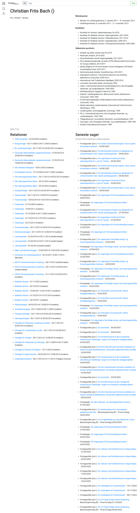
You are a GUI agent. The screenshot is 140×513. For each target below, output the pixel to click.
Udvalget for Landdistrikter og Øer (29, 330)
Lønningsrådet (21, 236)
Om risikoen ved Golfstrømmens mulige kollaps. (117, 449)
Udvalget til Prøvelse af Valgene (28, 350)
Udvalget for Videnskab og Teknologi (30, 342)
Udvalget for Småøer (23, 338)
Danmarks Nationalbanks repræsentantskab (33, 153)
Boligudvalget (20, 144)
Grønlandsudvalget (23, 232)
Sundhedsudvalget (22, 309)
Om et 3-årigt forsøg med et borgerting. (114, 500)
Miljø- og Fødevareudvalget (26, 250)
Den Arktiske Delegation (25, 167)
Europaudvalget (21, 190)
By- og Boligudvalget (23, 148)
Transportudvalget (22, 314)
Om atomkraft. (104, 328)
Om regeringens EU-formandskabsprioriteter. (116, 195)
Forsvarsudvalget (22, 227)
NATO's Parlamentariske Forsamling (30, 262)
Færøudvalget (21, 195)
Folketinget (19, 204)
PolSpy (13, 3)
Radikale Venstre (22, 282)
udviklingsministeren (23, 359)
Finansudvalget (21, 200)
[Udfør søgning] (78, 3)
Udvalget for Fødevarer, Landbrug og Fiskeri (33, 323)
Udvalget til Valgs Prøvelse (26, 354)
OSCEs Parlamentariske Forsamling (29, 274)
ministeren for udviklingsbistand (28, 255)
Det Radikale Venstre (23, 172)
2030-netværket (21, 139)
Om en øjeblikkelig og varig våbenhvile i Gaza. (116, 419)
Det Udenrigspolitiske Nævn (26, 177)
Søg (133, 3)
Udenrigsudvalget (22, 318)
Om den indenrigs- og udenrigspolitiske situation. (111, 402)
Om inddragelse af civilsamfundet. (112, 486)
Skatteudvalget (21, 305)
